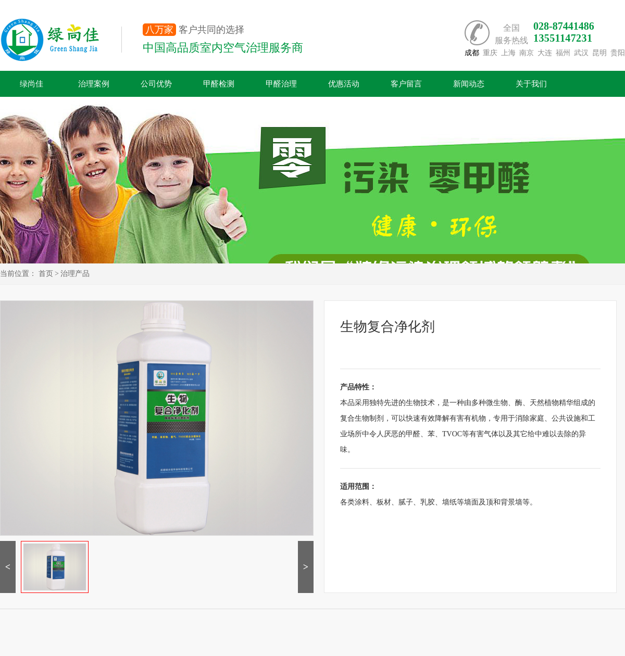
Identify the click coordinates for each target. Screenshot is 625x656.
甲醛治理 (281, 84)
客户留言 (406, 84)
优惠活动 (343, 84)
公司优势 (156, 84)
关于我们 (531, 84)
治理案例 (93, 84)
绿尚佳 (31, 84)
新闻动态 (468, 84)
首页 (46, 273)
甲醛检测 (218, 84)
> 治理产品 (72, 273)
